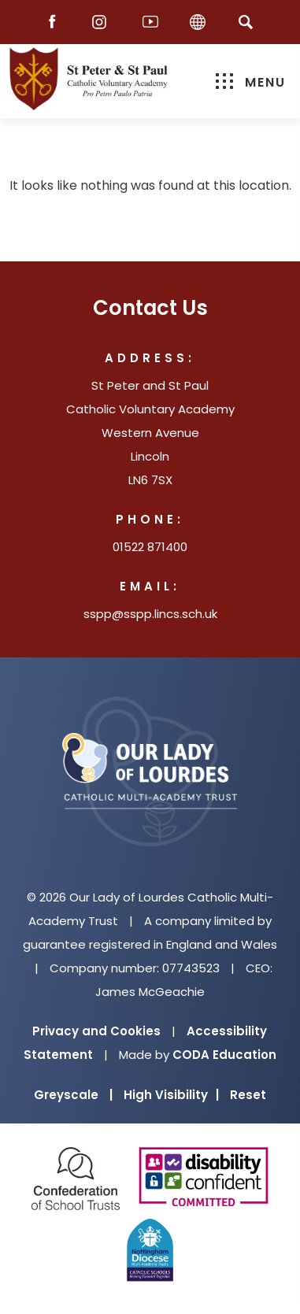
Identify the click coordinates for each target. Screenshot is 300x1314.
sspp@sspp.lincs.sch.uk (150, 613)
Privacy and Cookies (96, 1031)
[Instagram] (103, 22)
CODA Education (224, 1054)
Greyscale (73, 1094)
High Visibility (171, 1094)
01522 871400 (150, 547)
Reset (248, 1094)
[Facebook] (56, 22)
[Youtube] (150, 22)
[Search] (246, 21)
